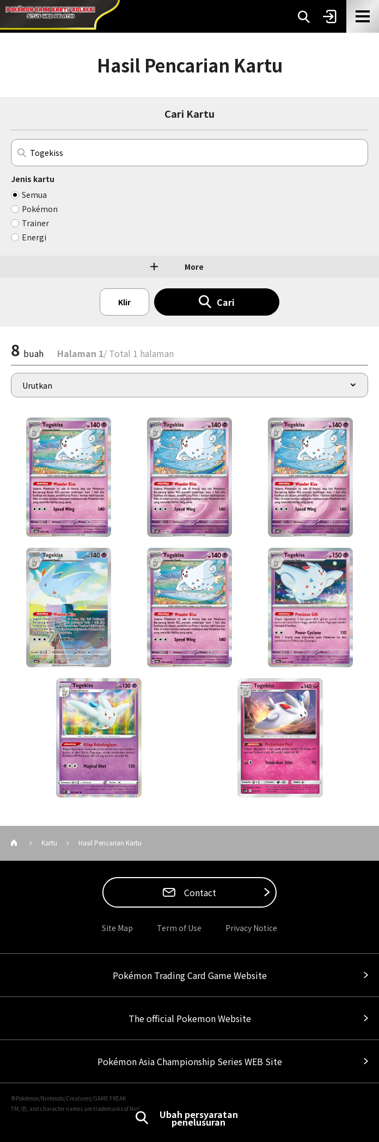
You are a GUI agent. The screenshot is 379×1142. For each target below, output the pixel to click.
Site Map (117, 927)
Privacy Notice (251, 927)
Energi (34, 237)
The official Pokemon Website (190, 1018)
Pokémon (40, 208)
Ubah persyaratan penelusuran (199, 1118)
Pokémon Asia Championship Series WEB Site (189, 1061)
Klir (124, 302)
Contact (199, 892)
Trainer (35, 222)
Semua (34, 194)
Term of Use (179, 927)
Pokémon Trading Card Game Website (190, 975)
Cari (226, 302)
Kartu (49, 842)
